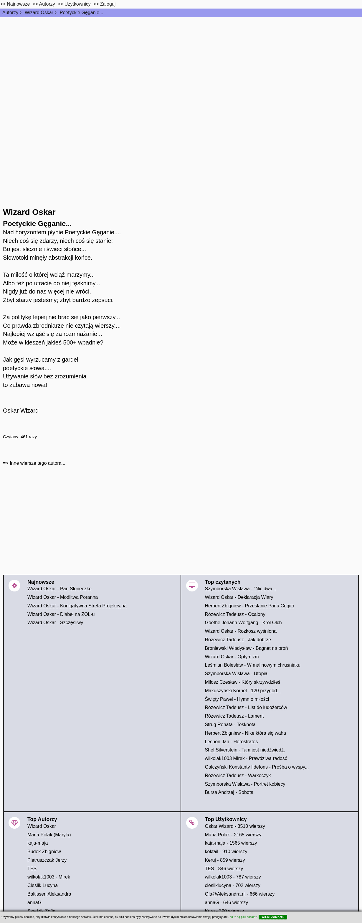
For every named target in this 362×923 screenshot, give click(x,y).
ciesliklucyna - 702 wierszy (233, 885)
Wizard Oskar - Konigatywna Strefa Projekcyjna (77, 605)
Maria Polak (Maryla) (49, 834)
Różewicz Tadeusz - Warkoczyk (238, 775)
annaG (34, 902)
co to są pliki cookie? (243, 917)
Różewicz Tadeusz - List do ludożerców (246, 707)
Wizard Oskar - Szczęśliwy (55, 622)
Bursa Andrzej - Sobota (229, 792)
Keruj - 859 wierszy (225, 860)
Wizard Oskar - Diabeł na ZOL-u (61, 614)
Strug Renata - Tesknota (230, 724)
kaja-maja (37, 842)
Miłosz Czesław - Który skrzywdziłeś (242, 682)
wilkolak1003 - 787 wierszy (233, 876)
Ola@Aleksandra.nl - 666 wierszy (240, 893)
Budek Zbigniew (44, 851)
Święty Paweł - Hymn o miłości (237, 699)
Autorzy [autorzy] (47, 3)
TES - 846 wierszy (224, 868)
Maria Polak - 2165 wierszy (233, 834)
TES (32, 868)
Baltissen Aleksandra (49, 893)
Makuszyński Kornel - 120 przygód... (243, 690)
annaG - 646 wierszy (226, 902)
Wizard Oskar (39, 12)
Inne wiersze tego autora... (37, 463)
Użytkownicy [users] (78, 3)
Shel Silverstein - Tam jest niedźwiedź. (245, 749)
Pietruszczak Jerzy (47, 860)
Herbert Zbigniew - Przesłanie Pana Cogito (249, 605)
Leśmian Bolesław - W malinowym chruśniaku (253, 664)
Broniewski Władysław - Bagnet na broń (246, 648)
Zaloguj (107, 3)
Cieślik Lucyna (42, 885)
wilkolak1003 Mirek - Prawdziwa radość (246, 758)
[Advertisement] (181, 61)
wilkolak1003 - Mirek (48, 876)
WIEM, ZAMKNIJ (273, 917)
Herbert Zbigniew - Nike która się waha (245, 733)
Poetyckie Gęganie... (81, 12)
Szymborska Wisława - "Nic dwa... (240, 588)
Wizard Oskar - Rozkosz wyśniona (241, 631)
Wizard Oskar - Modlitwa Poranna (62, 597)
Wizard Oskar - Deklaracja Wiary (239, 597)
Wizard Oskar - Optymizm (232, 656)
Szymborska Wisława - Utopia (236, 673)
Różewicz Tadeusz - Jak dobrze (238, 639)
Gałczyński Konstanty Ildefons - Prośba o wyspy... (257, 766)
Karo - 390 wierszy (224, 911)
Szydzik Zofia (41, 911)
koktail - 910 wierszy (226, 851)
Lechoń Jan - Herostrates (231, 741)
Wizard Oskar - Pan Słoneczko (59, 588)
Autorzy (10, 12)
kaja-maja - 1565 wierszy (231, 842)
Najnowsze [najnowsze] (18, 3)
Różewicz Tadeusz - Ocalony (235, 614)
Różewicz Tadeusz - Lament (234, 715)
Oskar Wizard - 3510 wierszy (235, 826)
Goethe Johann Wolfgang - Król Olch (243, 622)
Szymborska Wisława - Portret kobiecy (245, 784)
